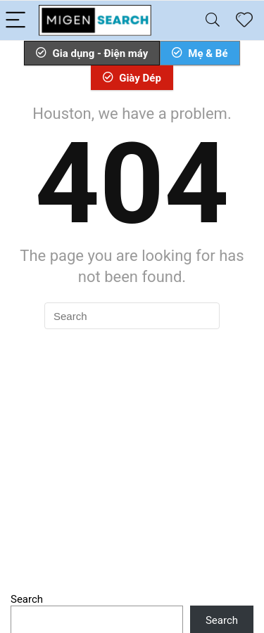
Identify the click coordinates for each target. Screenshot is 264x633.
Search (27, 599)
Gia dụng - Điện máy (92, 53)
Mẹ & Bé (199, 53)
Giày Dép (132, 78)
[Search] (213, 20)
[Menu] (17, 20)
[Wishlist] (244, 20)
